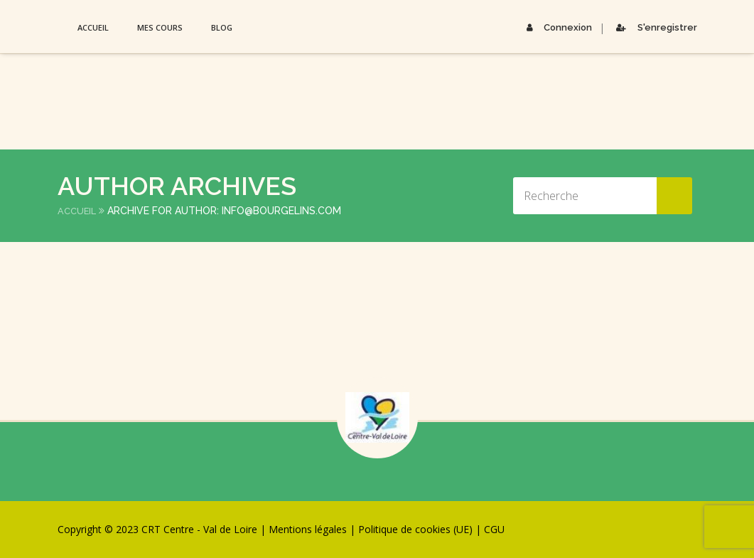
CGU (494, 529)
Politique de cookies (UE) (415, 529)
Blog (221, 27)
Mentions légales (308, 529)
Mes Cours (160, 27)
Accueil (93, 27)
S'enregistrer (654, 28)
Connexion (555, 28)
